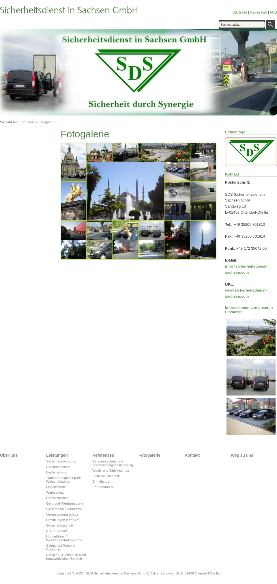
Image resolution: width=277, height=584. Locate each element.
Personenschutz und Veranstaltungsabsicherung (112, 463)
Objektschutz (56, 487)
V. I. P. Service (57, 531)
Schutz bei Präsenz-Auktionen (61, 547)
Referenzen (60, 24)
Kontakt (106, 24)
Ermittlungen (101, 481)
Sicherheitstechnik (60, 525)
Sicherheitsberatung (61, 461)
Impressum (258, 12)
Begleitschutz (56, 472)
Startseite (240, 12)
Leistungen (35, 24)
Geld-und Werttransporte (64, 503)
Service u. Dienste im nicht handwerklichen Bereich (66, 556)
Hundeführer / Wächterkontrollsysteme (64, 538)
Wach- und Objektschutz (110, 470)
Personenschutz (58, 467)
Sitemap (151, 24)
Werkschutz (55, 492)
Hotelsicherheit (57, 498)
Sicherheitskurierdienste (64, 509)
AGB (273, 12)
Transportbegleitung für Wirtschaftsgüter (63, 479)
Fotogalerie (85, 24)
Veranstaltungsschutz (62, 514)
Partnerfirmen (102, 487)
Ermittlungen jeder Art (62, 520)
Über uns (12, 24)
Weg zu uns (128, 24)
